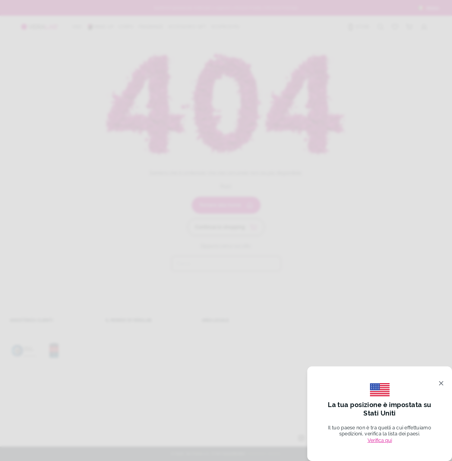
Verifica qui (380, 440)
